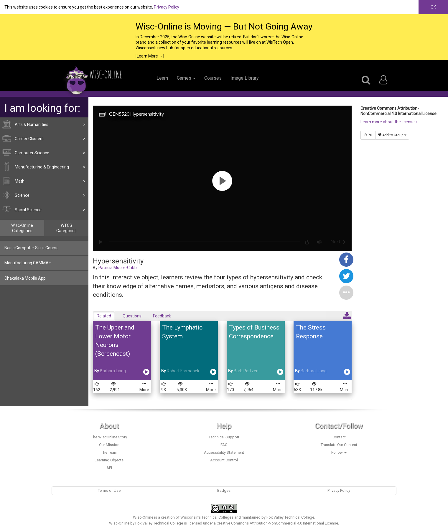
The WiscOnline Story (109, 437)
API (109, 468)
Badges (223, 490)
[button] (346, 292)
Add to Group (392, 135)
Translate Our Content (339, 444)
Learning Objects (109, 460)
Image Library (244, 78)
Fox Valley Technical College (290, 517)
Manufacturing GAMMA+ (27, 262)
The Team (109, 452)
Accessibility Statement (224, 452)
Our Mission (109, 444)
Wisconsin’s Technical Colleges (206, 517)
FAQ (224, 444)
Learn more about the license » (389, 121)
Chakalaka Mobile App (25, 278)
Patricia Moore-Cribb (117, 267)
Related (104, 316)
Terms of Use (109, 490)
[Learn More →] (150, 56)
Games (186, 78)
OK (433, 7)
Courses (213, 78)
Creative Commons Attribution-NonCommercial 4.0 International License (277, 523)
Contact (339, 437)
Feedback (162, 316)
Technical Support (224, 437)
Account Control (224, 460)
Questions (132, 316)
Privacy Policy (166, 7)
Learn (162, 78)
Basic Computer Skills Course (31, 247)
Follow (339, 452)
